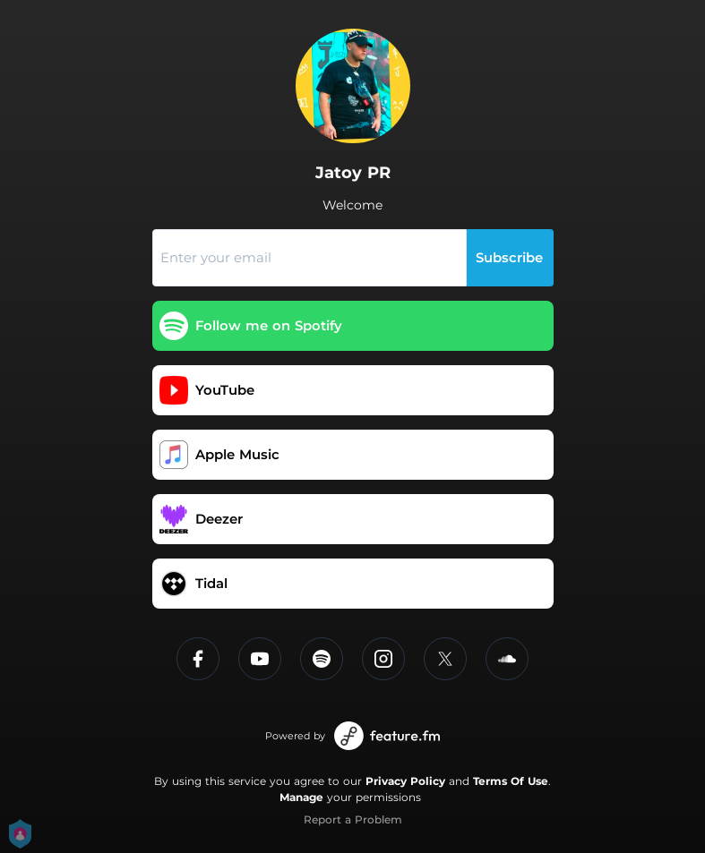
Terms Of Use (510, 781)
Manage (301, 797)
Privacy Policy (405, 781)
